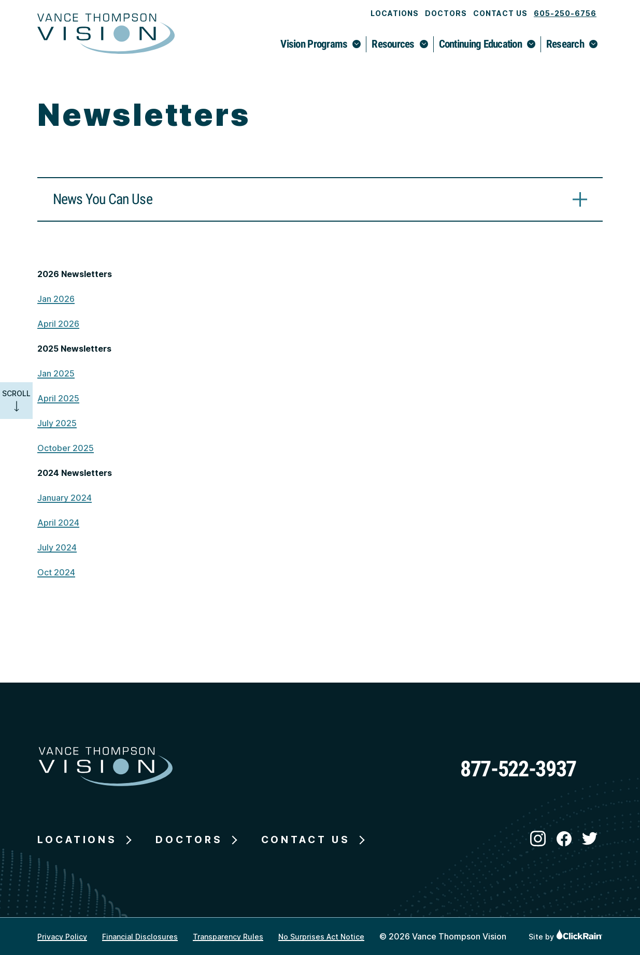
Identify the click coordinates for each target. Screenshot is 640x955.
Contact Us (500, 13)
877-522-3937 (518, 769)
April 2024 (58, 522)
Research (565, 44)
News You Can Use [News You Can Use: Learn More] (102, 199)
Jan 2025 (56, 373)
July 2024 (57, 547)
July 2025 (57, 423)
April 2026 (58, 324)
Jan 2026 (56, 299)
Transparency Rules (228, 936)
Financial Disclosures (140, 936)
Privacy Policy (62, 936)
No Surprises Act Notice (321, 936)
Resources (393, 44)
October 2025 (65, 448)
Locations (395, 13)
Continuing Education (480, 44)
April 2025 (58, 398)
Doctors (446, 13)
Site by (566, 936)
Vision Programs (313, 44)
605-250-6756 (565, 13)
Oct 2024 (56, 572)
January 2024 (64, 498)
